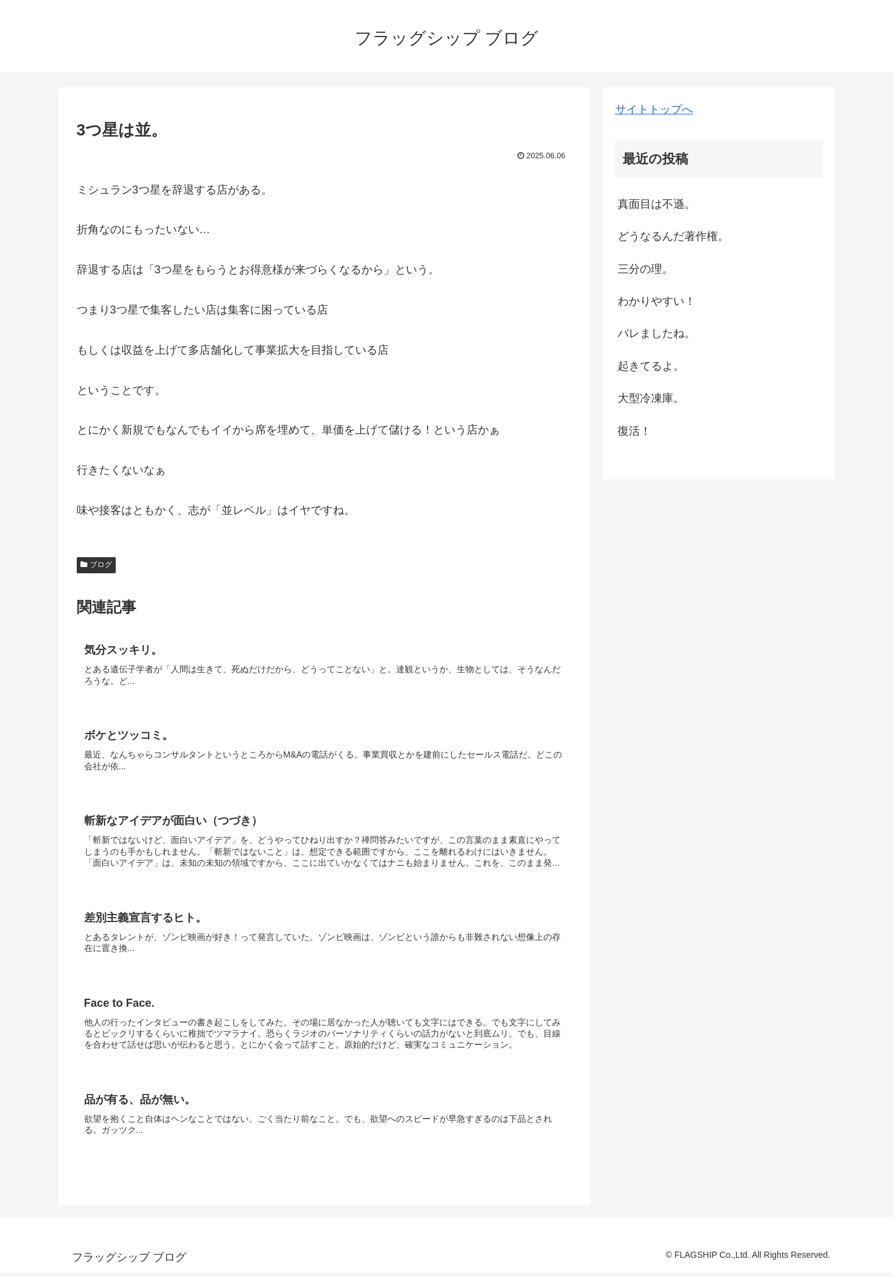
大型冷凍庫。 (651, 398)
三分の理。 (645, 269)
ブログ (96, 564)
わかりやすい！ (657, 301)
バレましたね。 (657, 333)
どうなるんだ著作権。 (673, 236)
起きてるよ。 (651, 366)
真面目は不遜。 (657, 204)
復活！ (634, 431)
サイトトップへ (654, 109)
